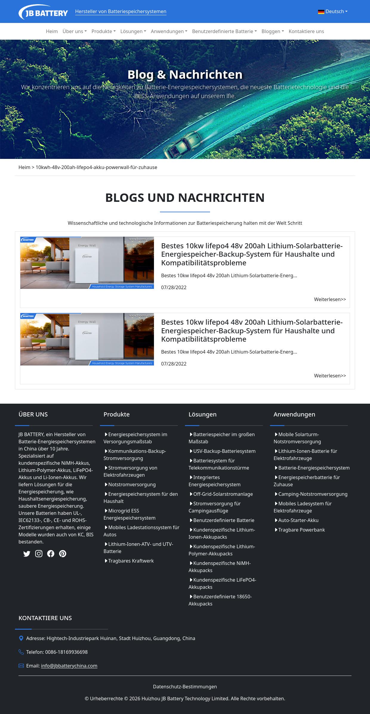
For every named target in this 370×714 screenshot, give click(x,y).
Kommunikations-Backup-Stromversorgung (135, 454)
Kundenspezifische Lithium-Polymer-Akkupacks (222, 550)
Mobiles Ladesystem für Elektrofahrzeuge (303, 507)
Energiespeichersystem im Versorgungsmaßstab (135, 438)
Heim (52, 31)
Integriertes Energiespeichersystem (214, 481)
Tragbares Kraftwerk (129, 560)
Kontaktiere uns (306, 31)
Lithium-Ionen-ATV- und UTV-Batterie (138, 548)
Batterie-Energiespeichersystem (312, 467)
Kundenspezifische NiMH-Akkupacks (220, 567)
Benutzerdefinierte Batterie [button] (222, 31)
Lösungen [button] (132, 31)
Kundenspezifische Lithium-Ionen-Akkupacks (222, 533)
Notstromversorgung (130, 484)
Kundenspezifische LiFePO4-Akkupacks (222, 583)
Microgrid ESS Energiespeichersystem (129, 514)
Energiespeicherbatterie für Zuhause (307, 481)
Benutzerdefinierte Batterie (222, 520)
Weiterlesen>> (330, 299)
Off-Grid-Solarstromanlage (221, 494)
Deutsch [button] (331, 11)
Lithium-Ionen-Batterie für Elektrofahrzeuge (305, 454)
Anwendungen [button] (167, 31)
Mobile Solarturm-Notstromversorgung (297, 438)
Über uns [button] (73, 31)
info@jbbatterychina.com (69, 666)
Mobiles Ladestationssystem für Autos (141, 531)
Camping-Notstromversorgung (311, 494)
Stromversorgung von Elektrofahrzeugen (130, 471)
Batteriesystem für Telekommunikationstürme (219, 464)
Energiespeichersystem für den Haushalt (141, 497)
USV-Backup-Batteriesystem (222, 451)
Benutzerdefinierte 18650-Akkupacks (220, 600)
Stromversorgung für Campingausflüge (215, 507)
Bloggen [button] (271, 31)
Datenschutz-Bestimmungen (185, 686)
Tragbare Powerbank (299, 529)
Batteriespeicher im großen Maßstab (222, 438)
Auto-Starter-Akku (296, 520)
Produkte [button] (102, 31)
